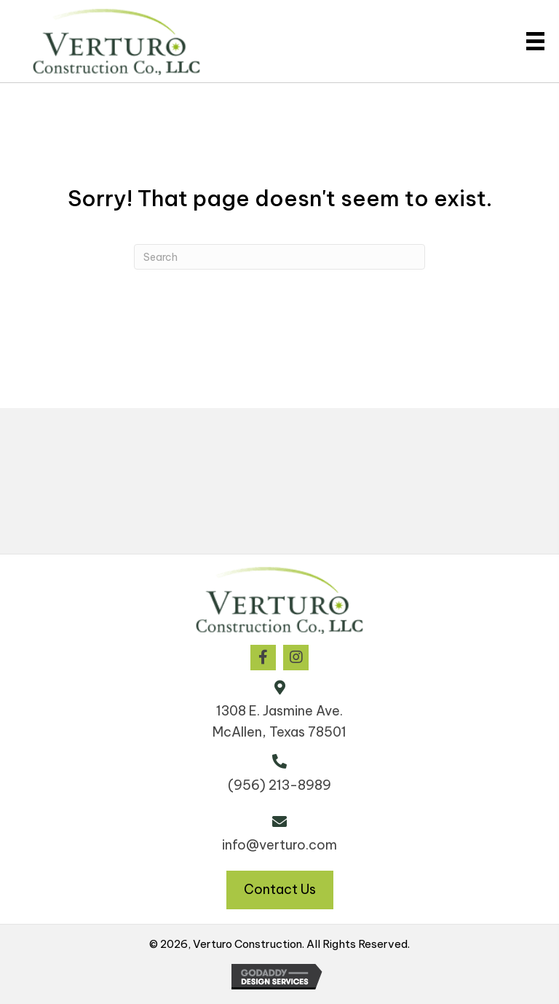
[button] (263, 657)
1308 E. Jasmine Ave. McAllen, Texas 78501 (279, 721)
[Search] (279, 257)
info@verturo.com (279, 844)
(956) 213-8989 (279, 785)
